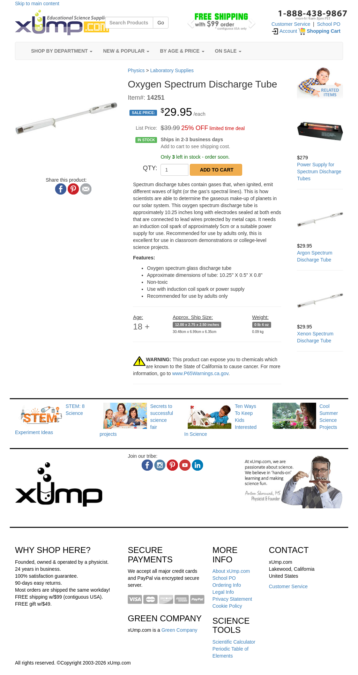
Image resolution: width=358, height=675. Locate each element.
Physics (136, 70)
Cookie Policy (227, 606)
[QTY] (174, 170)
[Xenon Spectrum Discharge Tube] (320, 301)
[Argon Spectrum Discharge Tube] (320, 219)
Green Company (179, 630)
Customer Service (290, 24)
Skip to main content (37, 3)
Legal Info (223, 592)
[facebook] (147, 465)
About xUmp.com (231, 571)
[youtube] (185, 465)
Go (160, 22)
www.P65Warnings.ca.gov (200, 373)
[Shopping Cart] (319, 31)
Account (284, 31)
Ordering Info (226, 585)
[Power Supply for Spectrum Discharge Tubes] (320, 131)
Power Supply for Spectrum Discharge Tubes (319, 171)
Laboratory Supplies (172, 70)
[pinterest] (172, 465)
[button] (189, 21)
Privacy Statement (232, 599)
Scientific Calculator (233, 642)
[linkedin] (197, 465)
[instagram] (159, 465)
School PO (329, 24)
